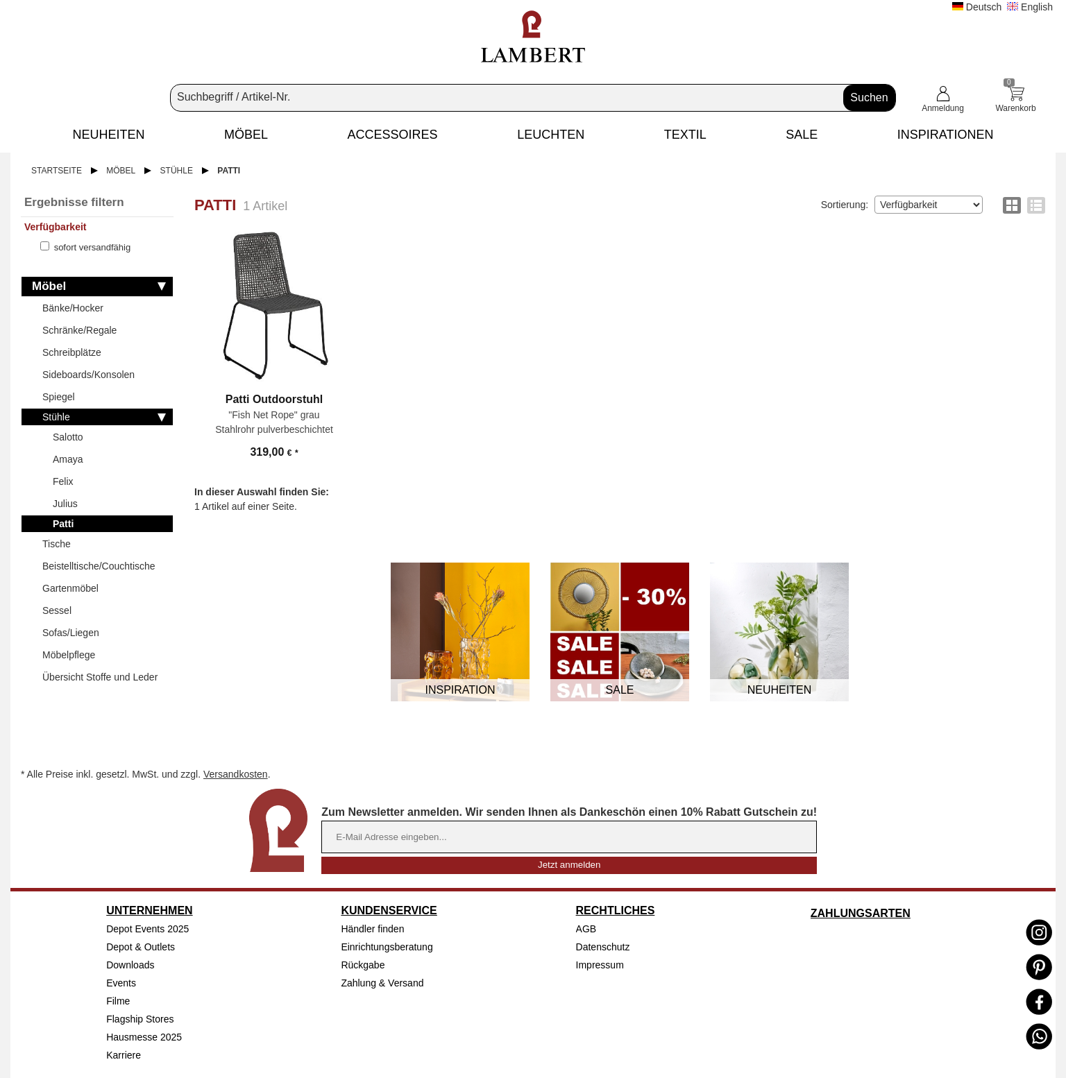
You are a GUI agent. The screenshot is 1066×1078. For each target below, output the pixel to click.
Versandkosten (235, 774)
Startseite (56, 171)
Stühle (176, 171)
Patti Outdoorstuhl (274, 399)
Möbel (120, 171)
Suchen (869, 97)
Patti (228, 171)
